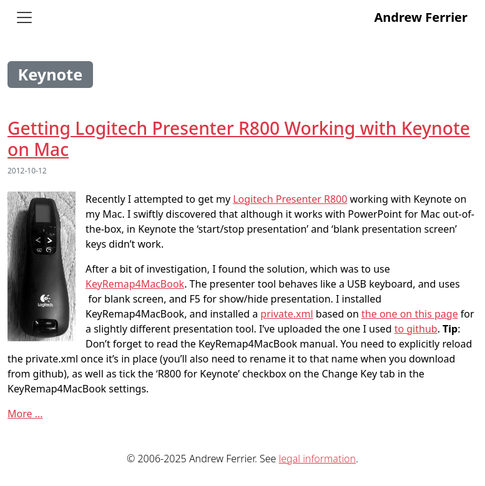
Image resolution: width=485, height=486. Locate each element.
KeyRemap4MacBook (135, 284)
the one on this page (409, 314)
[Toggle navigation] (24, 17)
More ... (25, 413)
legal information (317, 458)
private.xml (286, 314)
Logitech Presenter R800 (290, 199)
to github (416, 329)
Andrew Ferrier (421, 17)
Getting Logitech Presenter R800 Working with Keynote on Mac (238, 138)
